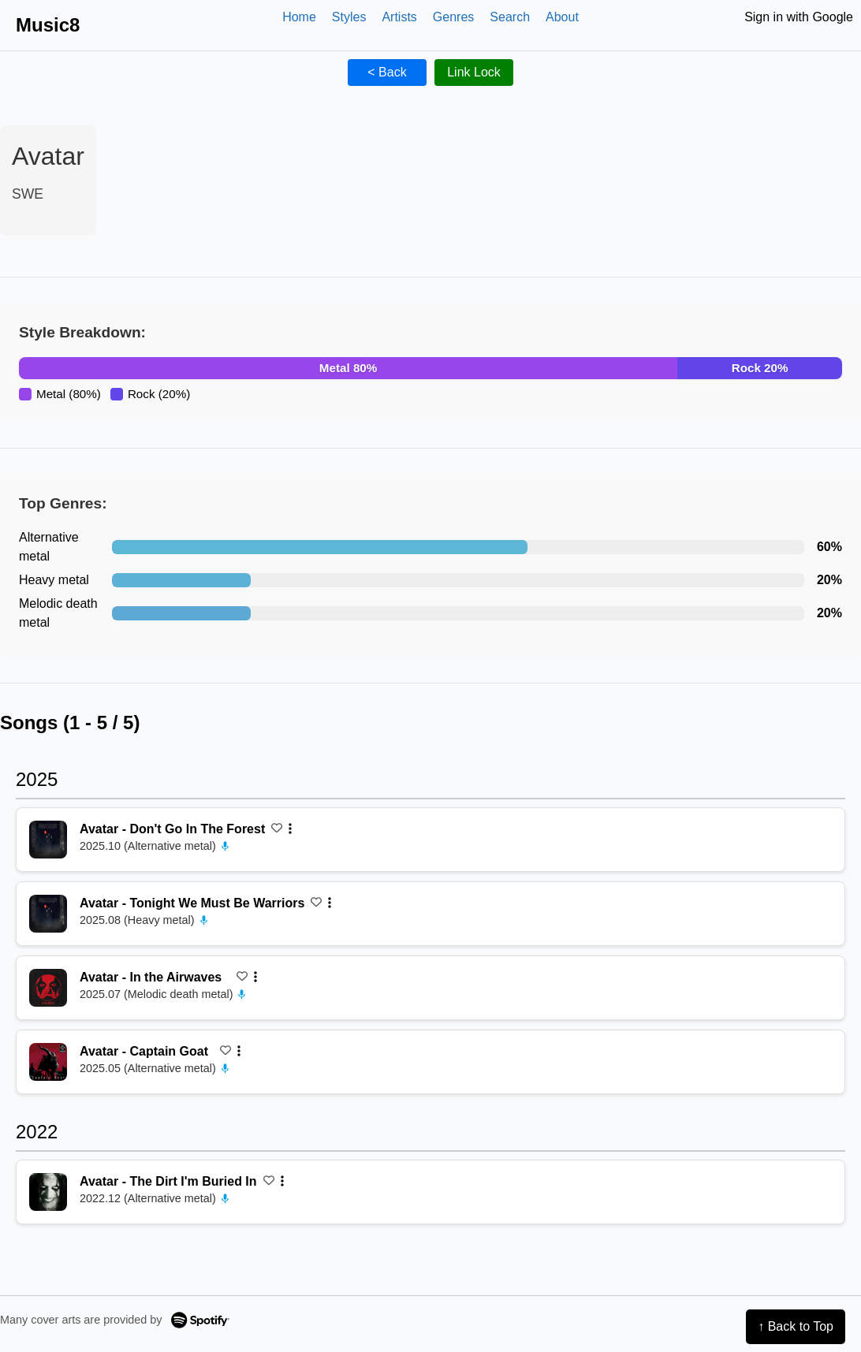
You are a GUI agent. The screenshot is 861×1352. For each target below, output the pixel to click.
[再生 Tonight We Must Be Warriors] (48, 914)
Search (510, 17)
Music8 (48, 24)
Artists (399, 17)
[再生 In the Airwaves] (48, 988)
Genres (453, 17)
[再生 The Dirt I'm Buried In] (48, 1192)
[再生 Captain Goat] (48, 1062)
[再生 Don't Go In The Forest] (48, 840)
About (562, 17)
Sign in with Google (798, 17)
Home (299, 17)
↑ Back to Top (795, 1326)
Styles (349, 17)
